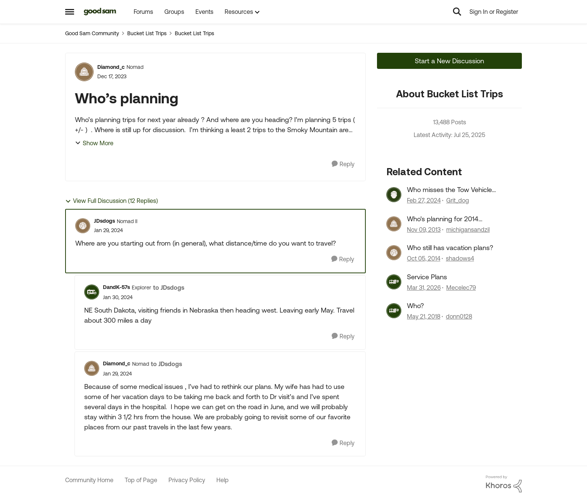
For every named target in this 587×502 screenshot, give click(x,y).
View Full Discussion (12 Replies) (111, 200)
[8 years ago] (423, 316)
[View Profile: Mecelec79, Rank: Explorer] (393, 281)
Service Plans (427, 277)
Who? (415, 306)
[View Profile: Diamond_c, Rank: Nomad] (84, 72)
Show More (94, 143)
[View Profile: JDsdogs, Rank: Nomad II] (82, 225)
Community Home (89, 480)
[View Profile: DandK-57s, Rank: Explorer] (91, 292)
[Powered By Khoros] (504, 484)
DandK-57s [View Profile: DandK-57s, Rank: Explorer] (116, 287)
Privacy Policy (186, 480)
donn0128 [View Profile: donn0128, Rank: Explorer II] (459, 316)
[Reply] (343, 164)
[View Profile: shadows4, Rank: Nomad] (393, 252)
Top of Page (141, 480)
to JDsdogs (168, 287)
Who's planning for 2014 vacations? (442, 219)
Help (222, 480)
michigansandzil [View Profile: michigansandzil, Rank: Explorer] (468, 229)
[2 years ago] (424, 200)
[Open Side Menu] (69, 11)
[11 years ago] (423, 258)
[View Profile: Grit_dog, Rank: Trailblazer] (393, 194)
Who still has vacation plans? (450, 248)
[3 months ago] (424, 287)
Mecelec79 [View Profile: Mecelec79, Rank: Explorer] (461, 287)
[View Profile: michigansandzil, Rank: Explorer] (393, 223)
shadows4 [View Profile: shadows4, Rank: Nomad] (460, 258)
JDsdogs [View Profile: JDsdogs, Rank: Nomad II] (104, 221)
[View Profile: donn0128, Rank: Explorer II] (393, 310)
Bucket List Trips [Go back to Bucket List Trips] (147, 33)
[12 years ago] (424, 229)
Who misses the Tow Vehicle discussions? (449, 190)
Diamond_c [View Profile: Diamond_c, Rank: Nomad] (111, 67)
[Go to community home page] (100, 11)
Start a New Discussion (449, 61)
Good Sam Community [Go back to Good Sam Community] (92, 33)
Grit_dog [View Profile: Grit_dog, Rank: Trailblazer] (457, 200)
